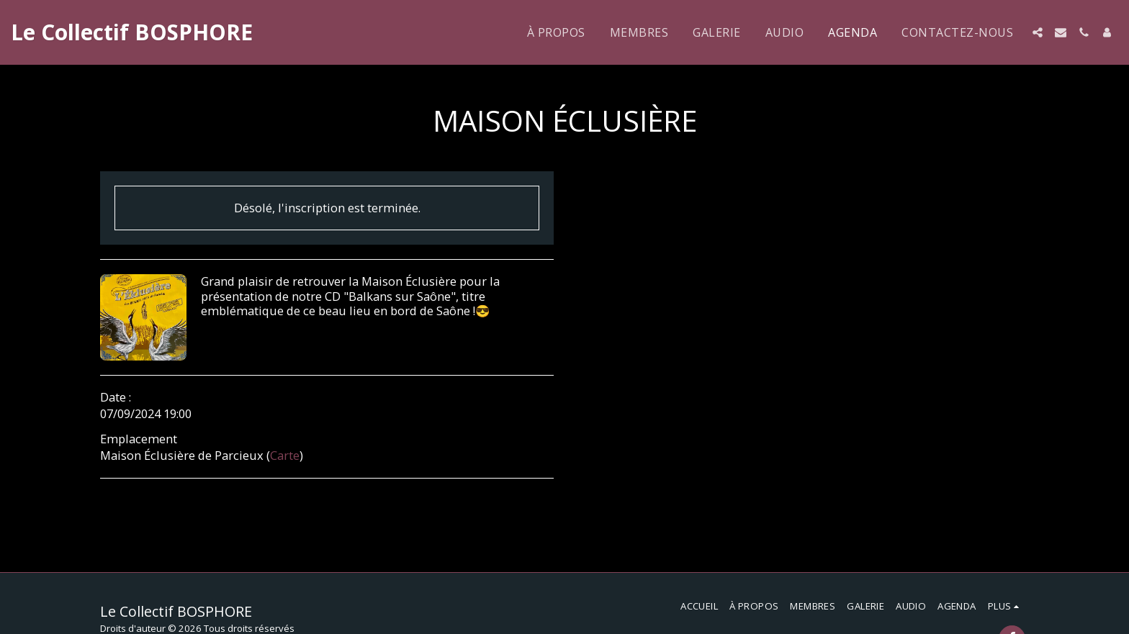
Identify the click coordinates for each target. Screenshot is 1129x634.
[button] (1037, 32)
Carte (285, 455)
